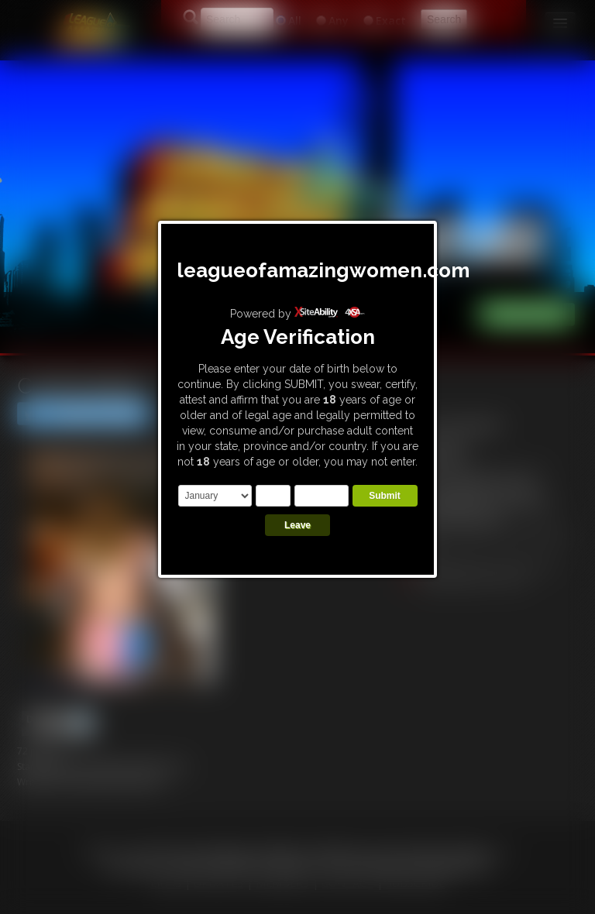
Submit (385, 495)
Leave (297, 525)
